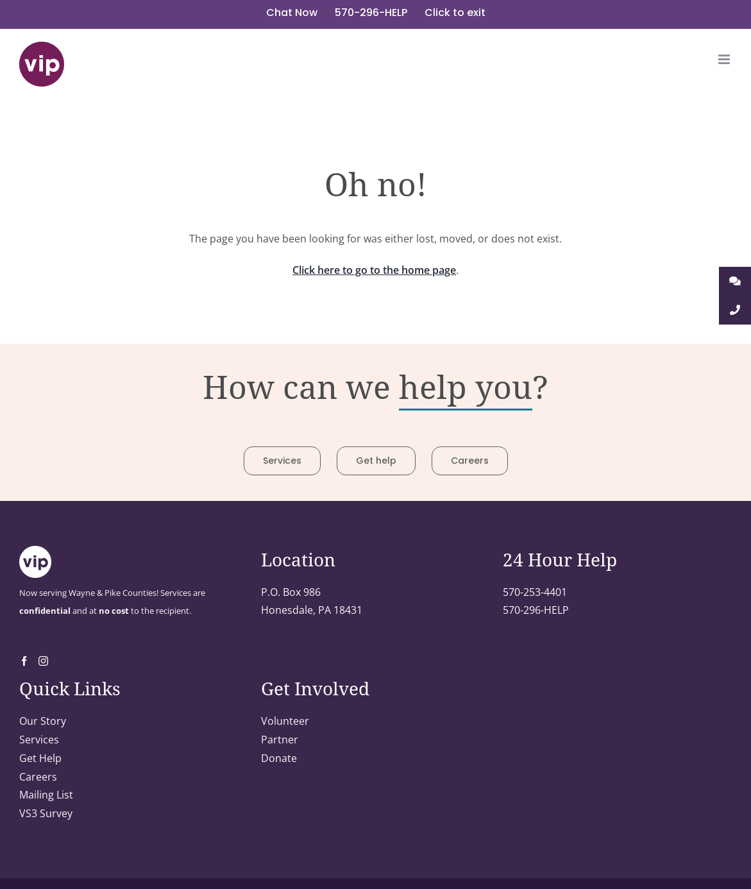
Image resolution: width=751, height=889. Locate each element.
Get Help (40, 758)
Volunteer (285, 721)
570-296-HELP (536, 610)
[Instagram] (43, 661)
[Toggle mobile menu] (725, 59)
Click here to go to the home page (374, 270)
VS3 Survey (45, 813)
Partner (279, 739)
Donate (279, 758)
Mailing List (46, 795)
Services (39, 739)
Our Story (42, 721)
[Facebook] (24, 661)
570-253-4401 (535, 592)
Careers (38, 777)
